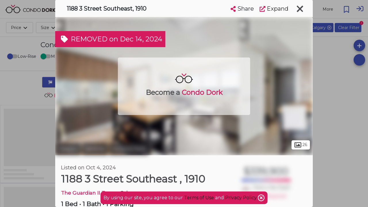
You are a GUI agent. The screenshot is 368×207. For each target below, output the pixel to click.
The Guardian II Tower (89, 193)
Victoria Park (128, 149)
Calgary (68, 149)
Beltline (95, 149)
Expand (274, 8)
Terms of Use (199, 197)
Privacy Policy (241, 197)
